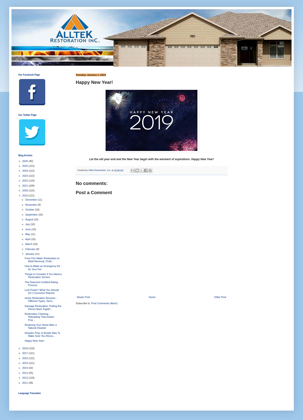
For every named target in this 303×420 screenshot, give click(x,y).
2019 (25, 195)
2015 (25, 363)
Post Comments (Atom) (104, 303)
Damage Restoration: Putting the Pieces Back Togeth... (43, 307)
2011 (25, 382)
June (28, 229)
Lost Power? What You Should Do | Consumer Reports (42, 291)
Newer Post (83, 297)
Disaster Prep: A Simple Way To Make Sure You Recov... (42, 334)
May (28, 234)
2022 (25, 180)
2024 (25, 170)
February (30, 249)
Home (152, 297)
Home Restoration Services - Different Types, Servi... (41, 299)
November (31, 204)
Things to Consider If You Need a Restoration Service (43, 275)
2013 (25, 373)
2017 (25, 353)
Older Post (220, 297)
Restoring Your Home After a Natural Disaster (40, 326)
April (28, 239)
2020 (25, 190)
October (30, 209)
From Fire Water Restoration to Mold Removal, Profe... (42, 260)
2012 (25, 377)
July (28, 224)
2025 (25, 166)
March (29, 244)
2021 (25, 185)
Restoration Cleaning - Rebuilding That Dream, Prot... (40, 316)
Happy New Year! (34, 340)
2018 (25, 348)
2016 (25, 358)
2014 (25, 367)
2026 (25, 161)
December (31, 199)
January (30, 254)
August (29, 219)
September (31, 214)
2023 (25, 175)
